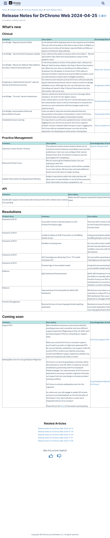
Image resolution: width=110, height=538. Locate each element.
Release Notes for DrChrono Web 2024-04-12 (55, 428)
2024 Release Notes (54, 10)
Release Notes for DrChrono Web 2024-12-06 (55, 441)
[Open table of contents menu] (6, 3)
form (63, 406)
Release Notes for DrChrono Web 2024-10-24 (55, 435)
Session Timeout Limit (99, 146)
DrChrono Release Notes (33, 10)
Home (4, 10)
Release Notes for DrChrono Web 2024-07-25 (55, 432)
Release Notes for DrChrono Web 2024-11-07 (55, 438)
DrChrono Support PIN (99, 339)
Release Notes (15, 10)
